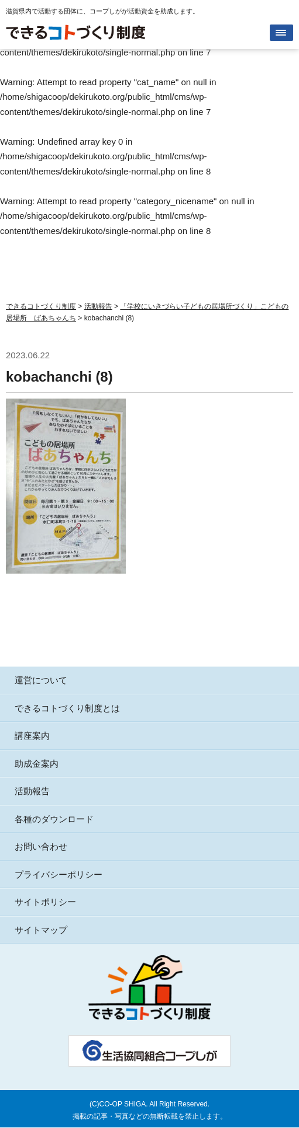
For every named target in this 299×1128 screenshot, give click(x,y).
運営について (41, 680)
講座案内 (32, 736)
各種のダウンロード (54, 819)
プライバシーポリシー (58, 874)
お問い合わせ (41, 846)
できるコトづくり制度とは (67, 708)
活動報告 (32, 791)
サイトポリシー (45, 902)
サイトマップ (41, 930)
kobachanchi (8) (59, 377)
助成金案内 (37, 764)
